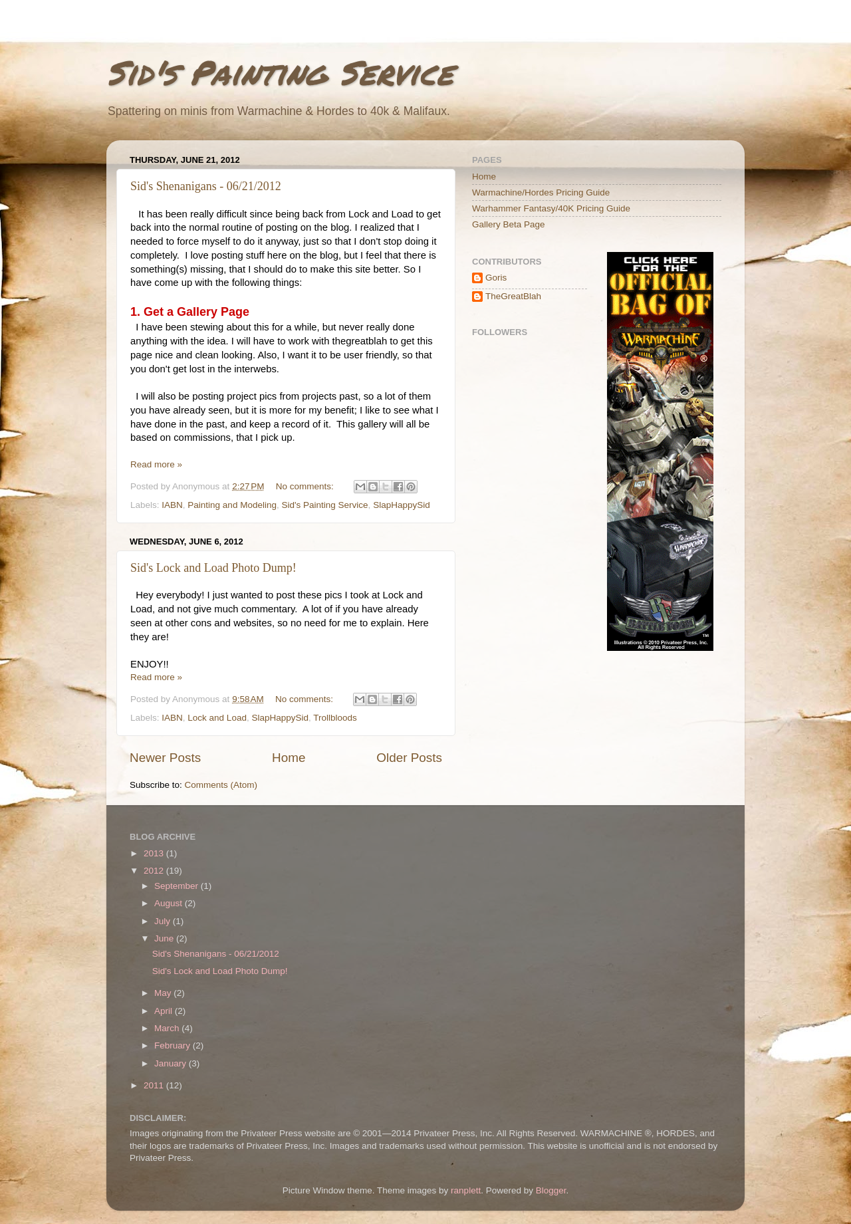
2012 (155, 871)
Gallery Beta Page (508, 224)
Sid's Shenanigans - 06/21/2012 (205, 186)
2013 (155, 853)
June (165, 938)
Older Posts (409, 758)
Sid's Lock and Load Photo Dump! (213, 567)
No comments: (306, 486)
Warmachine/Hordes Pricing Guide (541, 192)
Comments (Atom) (221, 785)
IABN (172, 505)
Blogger (551, 1190)
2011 (155, 1085)
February (173, 1045)
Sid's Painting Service (279, 72)
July (163, 921)
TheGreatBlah (513, 296)
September (177, 886)
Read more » (156, 464)
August (169, 903)
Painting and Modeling (232, 505)
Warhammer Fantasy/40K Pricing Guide (551, 208)
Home (288, 758)
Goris (496, 278)
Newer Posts (165, 758)
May (164, 993)
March (168, 1028)
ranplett (466, 1190)
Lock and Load (217, 718)
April (164, 1011)
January (171, 1063)
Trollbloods (335, 718)
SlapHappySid (401, 505)
